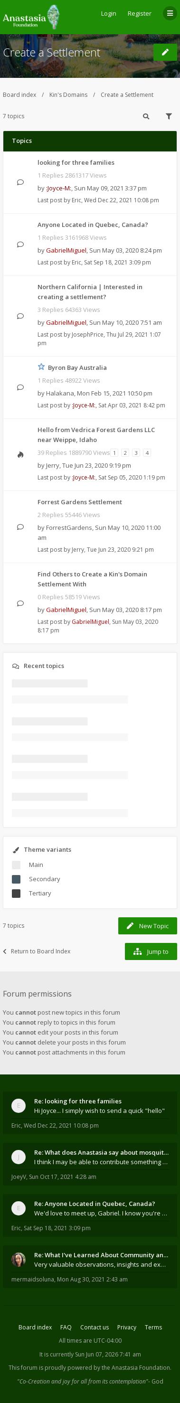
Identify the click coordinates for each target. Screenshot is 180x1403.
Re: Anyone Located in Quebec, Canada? (94, 1203)
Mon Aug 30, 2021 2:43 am (92, 1279)
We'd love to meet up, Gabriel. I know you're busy (101, 1213)
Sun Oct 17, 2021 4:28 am (62, 1177)
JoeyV (18, 1177)
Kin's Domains (68, 95)
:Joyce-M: (58, 188)
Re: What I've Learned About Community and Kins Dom (101, 1255)
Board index (19, 95)
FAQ (66, 1327)
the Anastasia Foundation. (136, 1368)
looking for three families (76, 162)
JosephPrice (88, 334)
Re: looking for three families (78, 1101)
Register (140, 13)
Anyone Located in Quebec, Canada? (93, 224)
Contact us (94, 1327)
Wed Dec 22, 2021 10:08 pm (61, 1125)
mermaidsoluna (32, 1279)
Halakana (60, 393)
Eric (76, 200)
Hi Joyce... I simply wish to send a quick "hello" (99, 1110)
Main (36, 864)
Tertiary (40, 893)
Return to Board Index (36, 951)
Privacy (126, 1327)
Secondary (44, 879)
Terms (153, 1327)
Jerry (52, 465)
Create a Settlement (51, 52)
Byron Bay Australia (77, 367)
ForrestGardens (69, 527)
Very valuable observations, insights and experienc (101, 1264)
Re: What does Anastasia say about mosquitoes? (101, 1152)
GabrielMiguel (66, 250)
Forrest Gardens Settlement (80, 502)
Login (108, 13)
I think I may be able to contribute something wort (101, 1162)
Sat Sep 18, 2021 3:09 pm (57, 1228)
